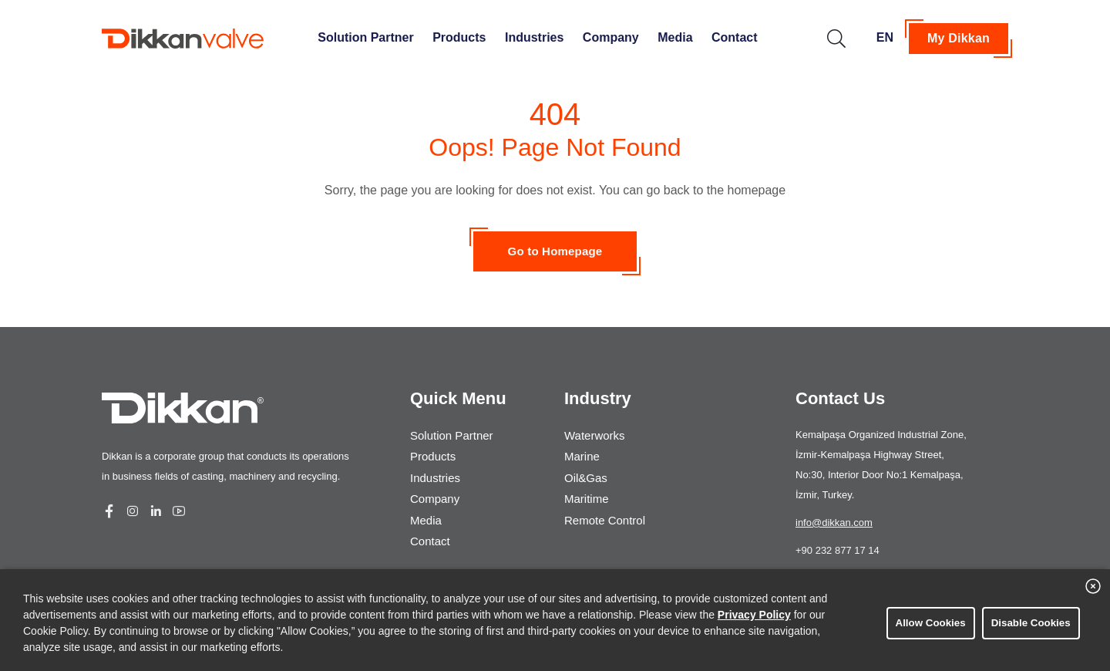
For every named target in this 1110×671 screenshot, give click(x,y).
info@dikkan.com (834, 522)
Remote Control (604, 507)
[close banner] (1093, 592)
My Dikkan (958, 38)
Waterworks (594, 433)
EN (884, 37)
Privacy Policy (754, 615)
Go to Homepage (555, 251)
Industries (534, 37)
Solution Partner (365, 37)
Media (675, 37)
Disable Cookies (1026, 623)
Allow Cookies (927, 623)
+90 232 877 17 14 (838, 550)
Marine (582, 452)
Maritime (586, 489)
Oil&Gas (585, 470)
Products (459, 37)
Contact (734, 37)
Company (611, 37)
